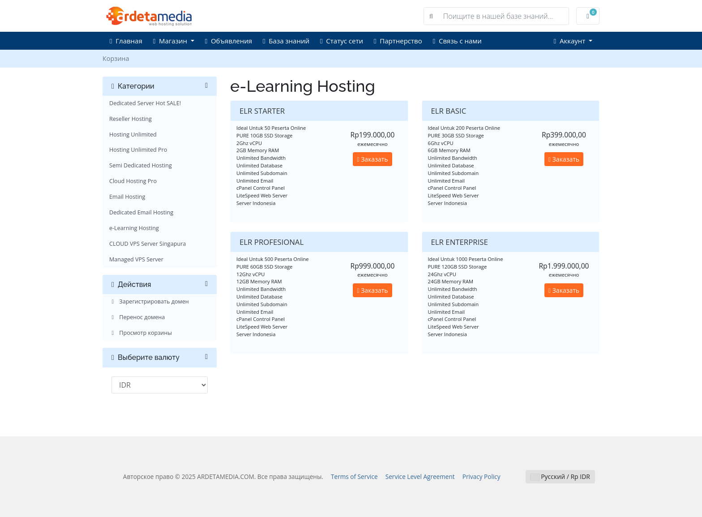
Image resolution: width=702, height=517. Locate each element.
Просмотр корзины (140, 333)
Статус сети (341, 40)
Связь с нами (457, 40)
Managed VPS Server (136, 259)
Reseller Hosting (130, 119)
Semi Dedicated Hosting (140, 165)
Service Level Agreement (420, 476)
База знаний (286, 40)
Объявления (228, 40)
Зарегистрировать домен (149, 301)
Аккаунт (570, 40)
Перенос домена (137, 317)
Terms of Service (354, 476)
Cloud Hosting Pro (133, 181)
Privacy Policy (481, 476)
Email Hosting (127, 197)
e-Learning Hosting (134, 228)
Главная (126, 40)
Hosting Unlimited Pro (138, 150)
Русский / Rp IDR (560, 476)
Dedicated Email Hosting (141, 212)
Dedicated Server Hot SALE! (145, 103)
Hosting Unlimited (133, 134)
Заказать (372, 159)
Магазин (171, 40)
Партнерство (398, 40)
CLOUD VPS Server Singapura (147, 244)
